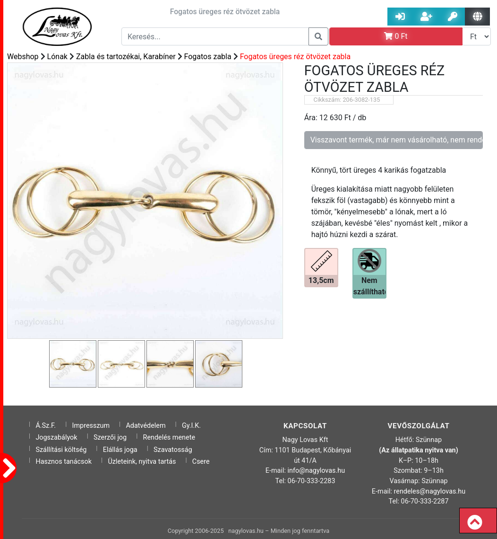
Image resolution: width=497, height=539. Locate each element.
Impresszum (91, 426)
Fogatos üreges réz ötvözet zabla (295, 56)
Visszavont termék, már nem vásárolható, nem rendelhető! (396, 139)
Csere (201, 462)
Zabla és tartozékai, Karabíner (126, 56)
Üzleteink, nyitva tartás (142, 462)
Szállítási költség (60, 450)
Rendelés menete (169, 437)
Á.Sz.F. (45, 426)
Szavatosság (173, 450)
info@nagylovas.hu (316, 471)
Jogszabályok (56, 437)
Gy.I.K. (191, 426)
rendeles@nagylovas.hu (430, 491)
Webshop (23, 56)
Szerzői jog (110, 437)
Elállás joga (120, 450)
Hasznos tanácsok (63, 462)
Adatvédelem (145, 426)
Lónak (57, 56)
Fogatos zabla (207, 56)
